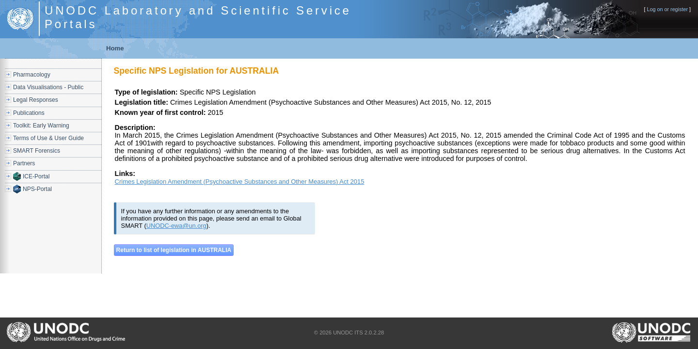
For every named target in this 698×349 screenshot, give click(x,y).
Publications (29, 113)
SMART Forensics (36, 150)
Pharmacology (31, 74)
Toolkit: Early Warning (41, 125)
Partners (24, 163)
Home (115, 48)
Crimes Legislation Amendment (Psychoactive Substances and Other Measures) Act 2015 (240, 181)
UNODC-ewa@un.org (176, 225)
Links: (125, 173)
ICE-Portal (36, 176)
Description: (135, 127)
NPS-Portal (37, 189)
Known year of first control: (160, 112)
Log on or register (667, 9)
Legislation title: (141, 102)
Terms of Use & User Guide (48, 138)
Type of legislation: (146, 92)
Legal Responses (35, 99)
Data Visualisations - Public (48, 87)
